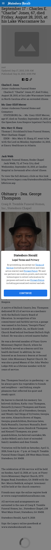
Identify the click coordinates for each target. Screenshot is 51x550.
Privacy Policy (31, 271)
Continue (25, 293)
